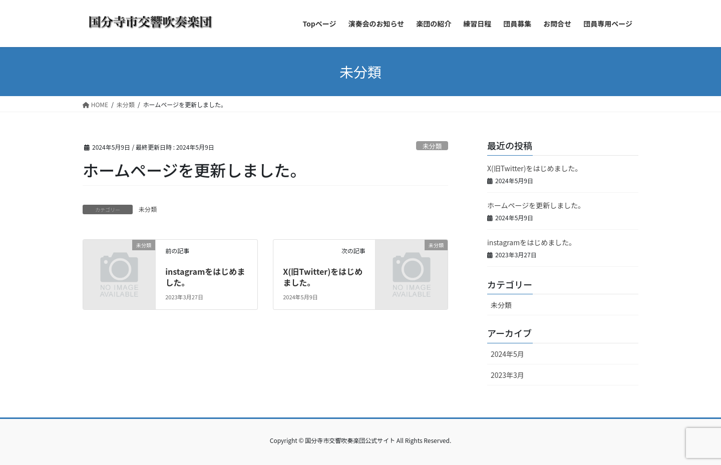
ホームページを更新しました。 (536, 205)
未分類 (432, 146)
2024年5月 (507, 354)
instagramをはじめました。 (205, 276)
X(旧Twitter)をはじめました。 (323, 276)
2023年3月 (507, 375)
